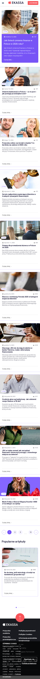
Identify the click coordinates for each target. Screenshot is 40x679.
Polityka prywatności (27, 631)
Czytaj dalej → (8, 60)
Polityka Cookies (25, 634)
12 (30, 532)
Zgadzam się (29, 659)
